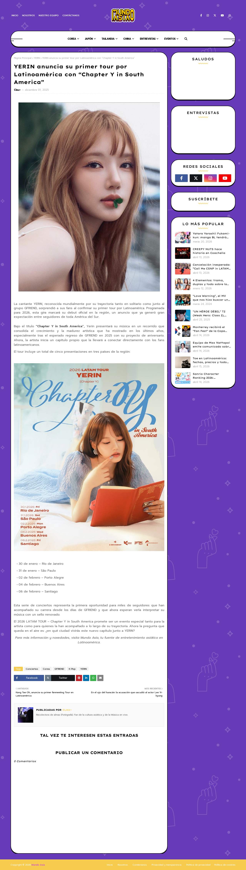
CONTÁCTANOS (70, 15)
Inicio (110, 865)
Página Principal (23, 58)
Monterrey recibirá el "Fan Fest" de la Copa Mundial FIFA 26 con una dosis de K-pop (211, 329)
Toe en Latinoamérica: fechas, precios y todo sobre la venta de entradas (210, 360)
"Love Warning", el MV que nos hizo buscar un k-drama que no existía (210, 298)
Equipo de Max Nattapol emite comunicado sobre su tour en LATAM (212, 344)
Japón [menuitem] (89, 39)
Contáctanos (140, 865)
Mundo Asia (38, 865)
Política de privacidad (198, 865)
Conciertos (32, 669)
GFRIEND (59, 669)
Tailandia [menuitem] (108, 39)
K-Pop (72, 669)
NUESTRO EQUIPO (49, 15)
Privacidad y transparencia (166, 865)
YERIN (37, 58)
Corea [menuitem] (72, 39)
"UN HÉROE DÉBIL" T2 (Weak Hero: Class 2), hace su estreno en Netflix (209, 313)
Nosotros (123, 865)
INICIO (15, 15)
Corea (46, 669)
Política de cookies (224, 865)
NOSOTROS (28, 15)
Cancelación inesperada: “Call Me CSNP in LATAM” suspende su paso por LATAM (211, 266)
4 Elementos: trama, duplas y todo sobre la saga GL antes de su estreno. (210, 282)
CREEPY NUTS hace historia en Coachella (209, 250)
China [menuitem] (127, 39)
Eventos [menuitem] (169, 39)
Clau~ (18, 90)
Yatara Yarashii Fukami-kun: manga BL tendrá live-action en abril (211, 235)
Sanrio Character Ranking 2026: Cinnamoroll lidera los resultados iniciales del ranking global (210, 376)
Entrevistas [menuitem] (147, 39)
